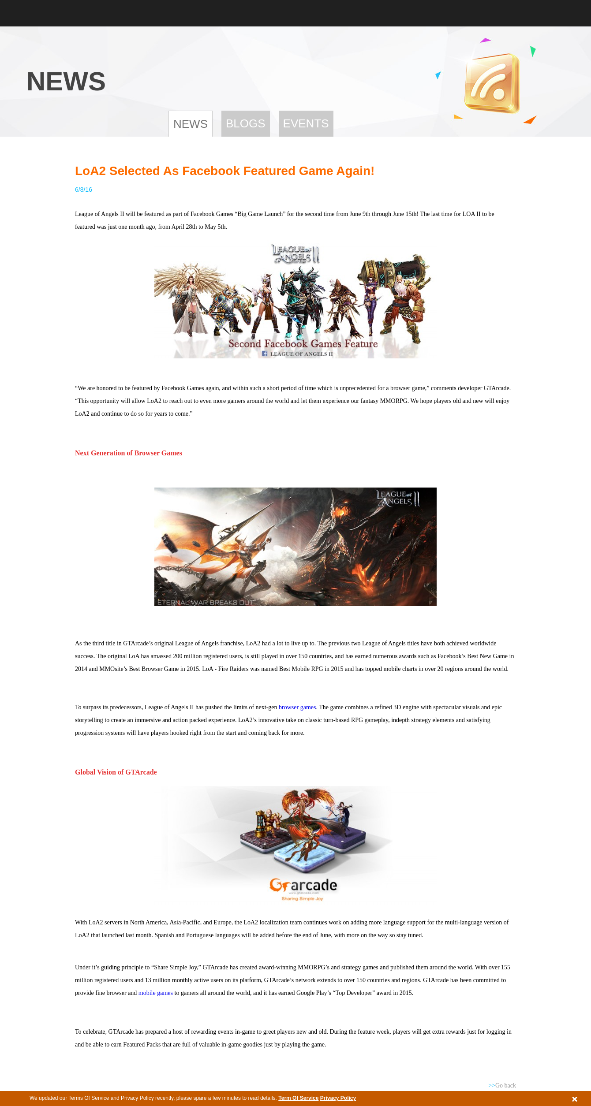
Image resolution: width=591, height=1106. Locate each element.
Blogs (246, 123)
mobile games (155, 993)
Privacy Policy (338, 1098)
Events (306, 123)
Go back (502, 1085)
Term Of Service (298, 1098)
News (190, 123)
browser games (297, 707)
